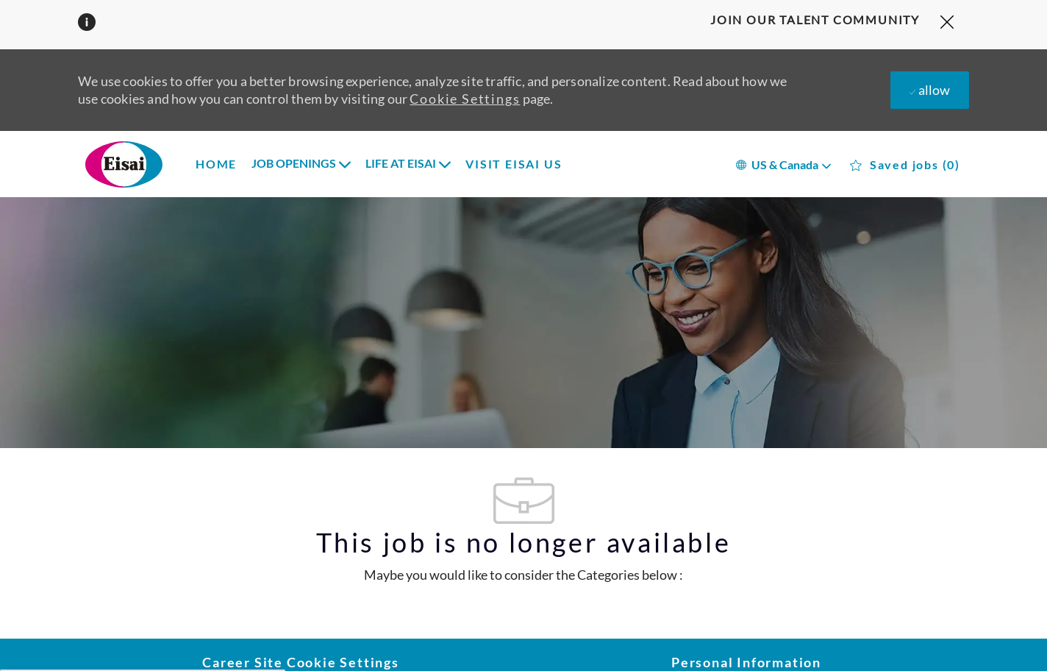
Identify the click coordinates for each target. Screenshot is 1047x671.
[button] (782, 164)
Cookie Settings (465, 98)
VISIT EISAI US (513, 164)
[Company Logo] (144, 164)
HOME (216, 164)
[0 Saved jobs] (905, 165)
